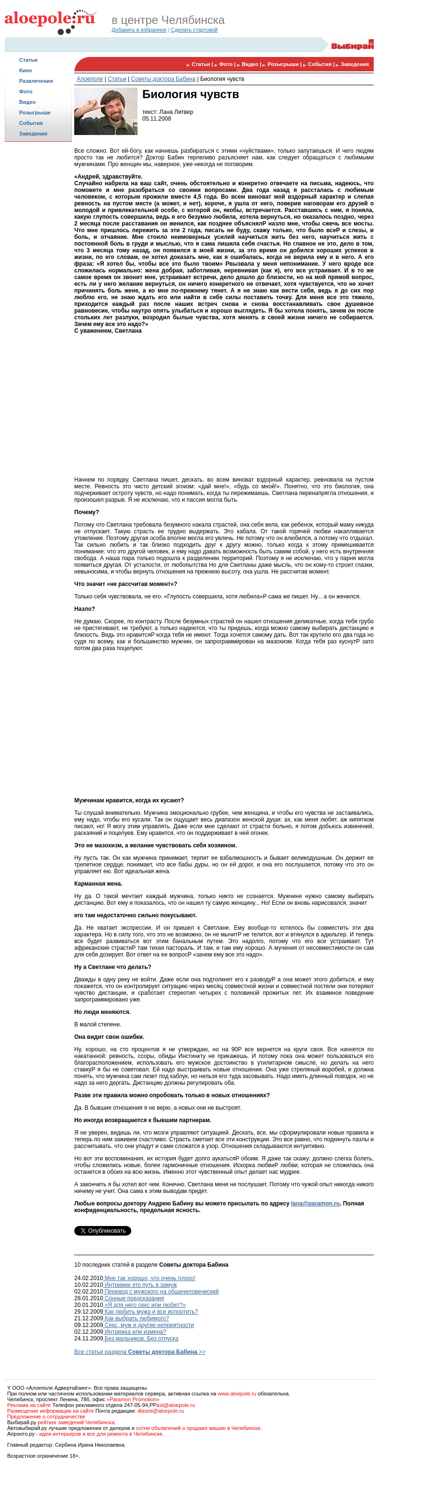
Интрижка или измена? (134, 1331)
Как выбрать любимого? (136, 1318)
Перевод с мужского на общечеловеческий (161, 1291)
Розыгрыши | (285, 64)
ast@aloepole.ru (176, 1405)
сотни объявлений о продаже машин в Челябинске (198, 1428)
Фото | (228, 64)
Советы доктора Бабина (163, 79)
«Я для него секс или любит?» (144, 1305)
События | (322, 64)
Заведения (33, 133)
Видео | (252, 64)
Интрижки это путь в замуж (140, 1285)
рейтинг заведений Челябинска (76, 1422)
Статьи (28, 60)
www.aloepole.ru (237, 1393)
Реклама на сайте (29, 1405)
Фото (26, 91)
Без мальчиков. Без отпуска (140, 1338)
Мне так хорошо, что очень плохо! (149, 1278)
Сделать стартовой (194, 30)
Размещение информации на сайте (50, 1411)
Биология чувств (222, 79)
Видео (27, 102)
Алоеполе (90, 79)
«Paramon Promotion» (133, 1399)
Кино (25, 70)
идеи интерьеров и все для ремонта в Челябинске (100, 1434)
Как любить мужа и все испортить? (150, 1311)
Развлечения (36, 81)
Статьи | (203, 64)
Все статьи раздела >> (140, 1352)
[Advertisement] (38, 295)
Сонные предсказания (133, 1298)
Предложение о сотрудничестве (46, 1416)
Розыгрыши (34, 112)
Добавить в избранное (139, 30)
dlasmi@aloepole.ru (161, 1411)
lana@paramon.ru (315, 1203)
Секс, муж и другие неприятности (148, 1325)
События (31, 123)
